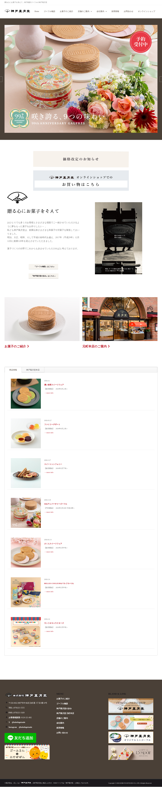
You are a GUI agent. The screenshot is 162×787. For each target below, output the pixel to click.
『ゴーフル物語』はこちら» (44, 267)
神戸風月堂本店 (33, 370)
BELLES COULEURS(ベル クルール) (59, 583)
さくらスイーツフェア (53, 544)
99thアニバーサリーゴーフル (55, 504)
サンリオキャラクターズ (54, 623)
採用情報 (115, 11)
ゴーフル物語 (49, 11)
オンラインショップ (146, 11)
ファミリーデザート (52, 424)
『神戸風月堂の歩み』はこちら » (43, 276)
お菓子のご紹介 (66, 11)
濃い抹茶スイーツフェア (54, 385)
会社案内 (100, 11)
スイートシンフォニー (53, 464)
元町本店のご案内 (94, 346)
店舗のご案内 (83, 11)
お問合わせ (128, 11)
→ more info (48, 393)
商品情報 (13, 370)
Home (37, 11)
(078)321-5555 (17, 708)
